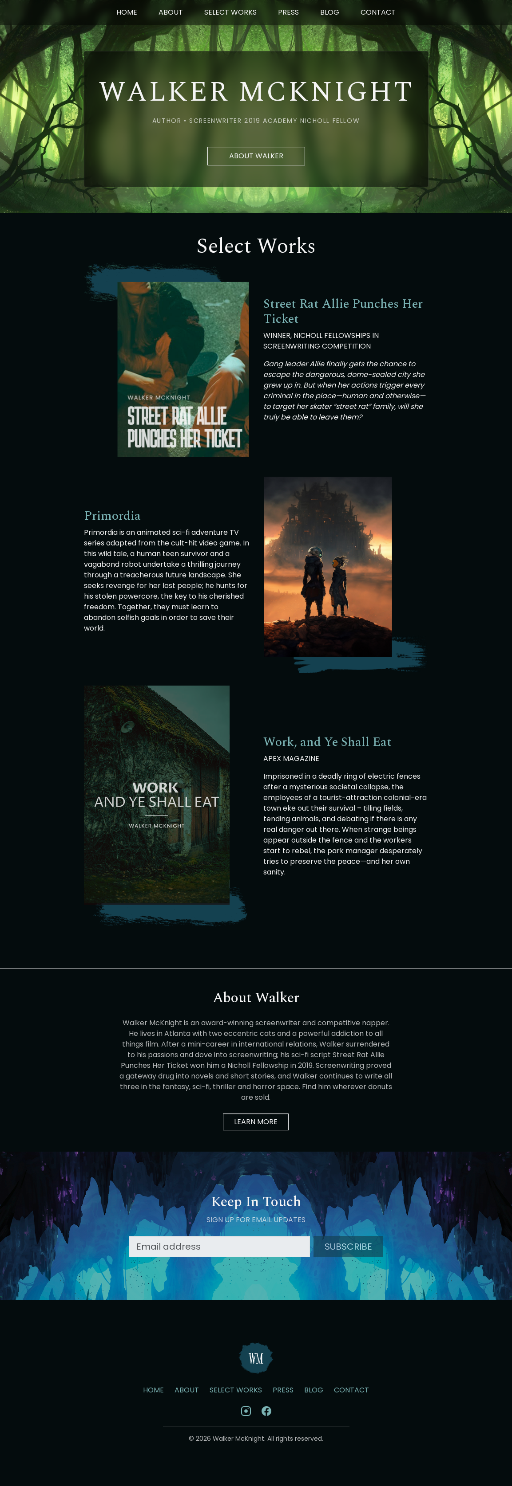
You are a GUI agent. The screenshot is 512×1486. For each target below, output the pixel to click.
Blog (329, 12)
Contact (378, 12)
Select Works (230, 12)
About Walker (256, 156)
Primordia (112, 516)
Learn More (256, 1122)
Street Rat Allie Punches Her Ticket (343, 311)
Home (126, 12)
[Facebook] (266, 1411)
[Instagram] (246, 1411)
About (171, 12)
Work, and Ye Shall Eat (327, 742)
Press (288, 12)
